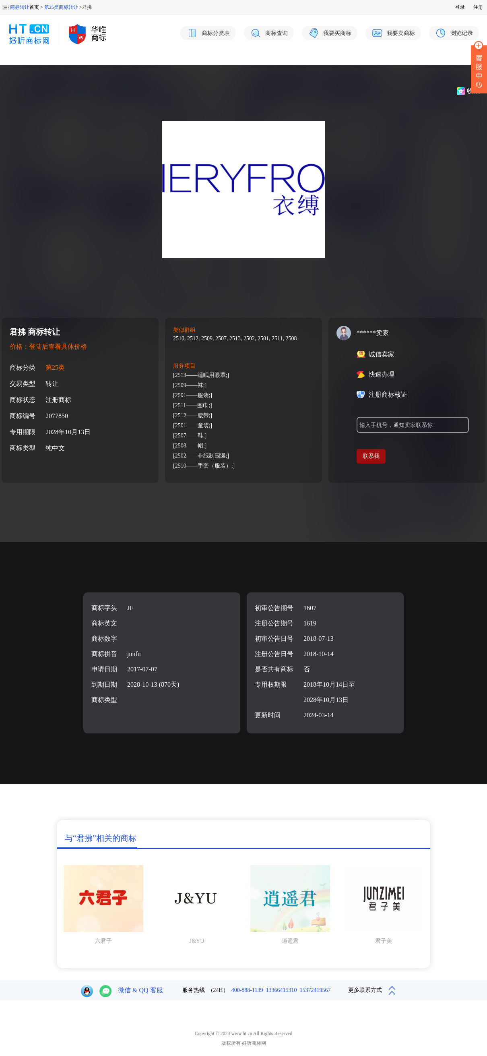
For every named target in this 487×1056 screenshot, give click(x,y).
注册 (478, 7)
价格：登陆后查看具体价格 (48, 346)
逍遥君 (290, 941)
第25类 (55, 367)
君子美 (383, 941)
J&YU (197, 941)
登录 (460, 7)
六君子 (103, 941)
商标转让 (19, 7)
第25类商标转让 (61, 7)
